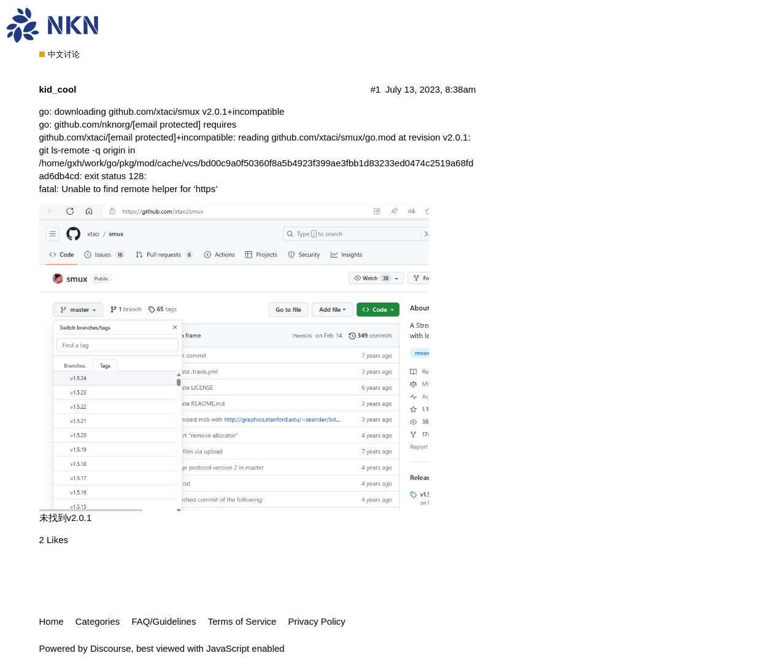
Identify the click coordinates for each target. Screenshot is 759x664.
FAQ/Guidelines (163, 621)
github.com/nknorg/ (128, 124)
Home (51, 621)
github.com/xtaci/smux (154, 111)
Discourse (110, 648)
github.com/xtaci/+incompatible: (137, 137)
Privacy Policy (316, 621)
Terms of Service (242, 621)
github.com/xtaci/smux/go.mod (333, 137)
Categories (97, 621)
